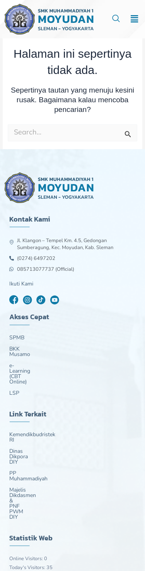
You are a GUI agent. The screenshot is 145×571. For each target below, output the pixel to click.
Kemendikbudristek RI (35, 413)
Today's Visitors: (27, 497)
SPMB (16, 338)
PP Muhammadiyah (32, 435)
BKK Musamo (25, 349)
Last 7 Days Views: (31, 506)
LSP (14, 371)
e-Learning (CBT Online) (38, 360)
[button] (134, 19)
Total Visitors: (25, 524)
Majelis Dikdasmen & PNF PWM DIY (53, 446)
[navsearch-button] (116, 19)
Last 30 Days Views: (32, 515)
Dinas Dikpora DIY (31, 424)
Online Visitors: (26, 488)
